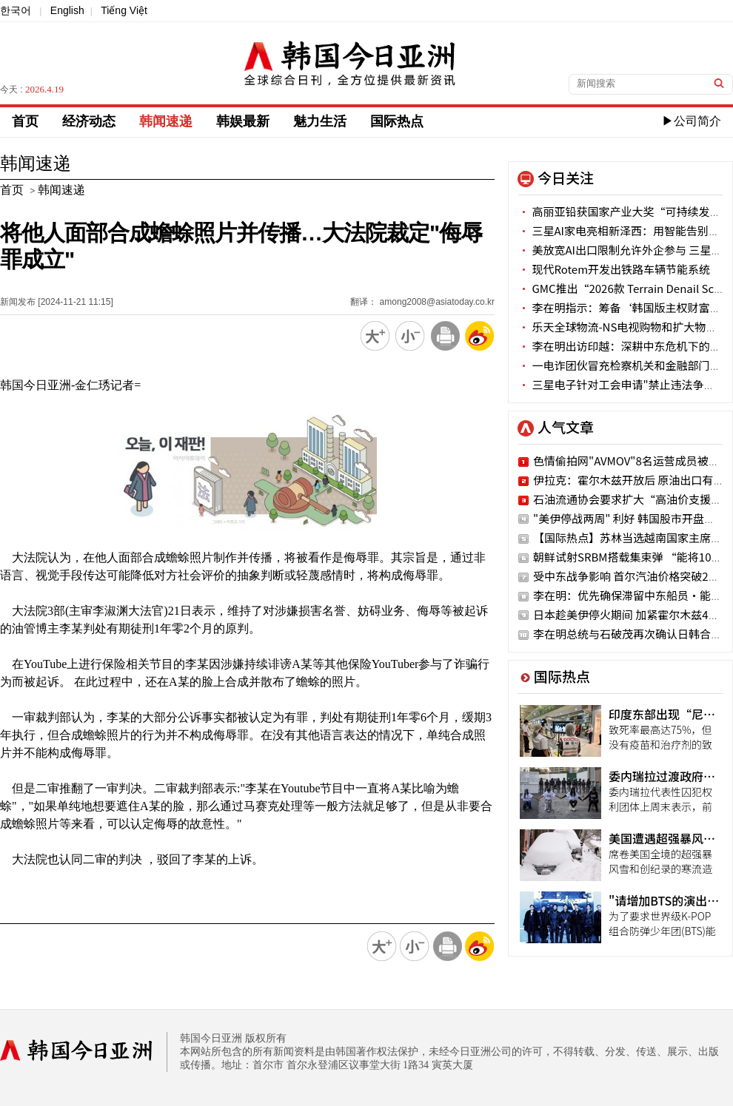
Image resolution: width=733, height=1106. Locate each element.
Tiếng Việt (124, 10)
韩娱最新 (243, 121)
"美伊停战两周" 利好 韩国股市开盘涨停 (629, 518)
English (67, 10)
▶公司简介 (691, 121)
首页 (25, 121)
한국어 (15, 10)
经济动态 (89, 121)
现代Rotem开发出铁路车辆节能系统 (614, 269)
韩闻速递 (166, 121)
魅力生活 (320, 121)
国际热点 (397, 121)
